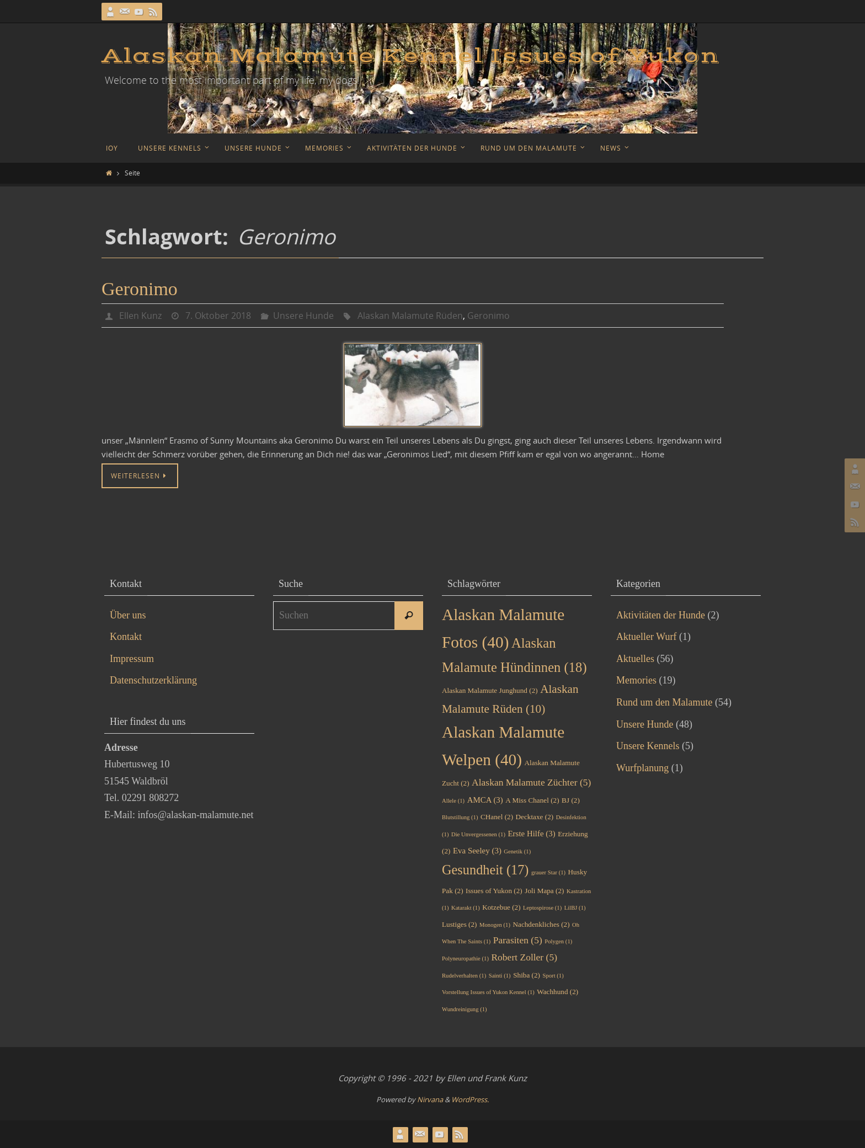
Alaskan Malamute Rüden (410, 315)
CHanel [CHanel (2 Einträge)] (496, 817)
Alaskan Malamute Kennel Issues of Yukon (410, 56)
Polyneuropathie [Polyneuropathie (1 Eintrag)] (465, 958)
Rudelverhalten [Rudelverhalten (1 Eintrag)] (464, 976)
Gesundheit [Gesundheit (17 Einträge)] (485, 869)
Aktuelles (635, 658)
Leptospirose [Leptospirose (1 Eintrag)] (542, 908)
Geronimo (140, 289)
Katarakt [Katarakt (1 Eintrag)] (465, 908)
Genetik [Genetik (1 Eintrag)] (517, 851)
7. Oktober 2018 (218, 315)
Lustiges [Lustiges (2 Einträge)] (459, 924)
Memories (636, 680)
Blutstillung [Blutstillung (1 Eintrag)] (460, 817)
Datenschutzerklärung (153, 680)
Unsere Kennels (647, 745)
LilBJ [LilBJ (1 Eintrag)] (575, 908)
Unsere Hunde (303, 315)
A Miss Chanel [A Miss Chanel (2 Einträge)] (532, 800)
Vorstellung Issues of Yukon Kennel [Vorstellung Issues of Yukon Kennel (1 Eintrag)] (488, 992)
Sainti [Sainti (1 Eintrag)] (500, 976)
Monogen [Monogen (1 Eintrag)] (494, 925)
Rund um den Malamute (664, 702)
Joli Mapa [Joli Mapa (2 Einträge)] (544, 891)
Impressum (132, 658)
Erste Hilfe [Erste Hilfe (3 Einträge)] (532, 833)
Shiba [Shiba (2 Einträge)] (526, 975)
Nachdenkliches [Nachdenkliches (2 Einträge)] (540, 924)
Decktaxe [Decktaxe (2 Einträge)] (535, 817)
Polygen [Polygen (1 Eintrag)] (558, 941)
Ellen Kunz (140, 315)
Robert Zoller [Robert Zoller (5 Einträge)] (524, 957)
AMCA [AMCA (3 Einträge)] (485, 799)
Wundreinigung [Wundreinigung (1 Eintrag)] (464, 1009)
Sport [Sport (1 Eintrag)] (553, 976)
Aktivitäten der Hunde (660, 615)
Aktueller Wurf (646, 636)
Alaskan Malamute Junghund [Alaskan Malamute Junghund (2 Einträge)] (490, 690)
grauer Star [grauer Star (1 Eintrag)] (548, 872)
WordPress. (470, 1099)
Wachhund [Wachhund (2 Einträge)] (557, 991)
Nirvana (430, 1099)
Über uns (128, 615)
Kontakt (126, 636)
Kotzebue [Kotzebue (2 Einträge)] (501, 907)
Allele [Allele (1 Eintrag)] (453, 801)
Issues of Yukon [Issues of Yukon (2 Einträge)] (494, 891)
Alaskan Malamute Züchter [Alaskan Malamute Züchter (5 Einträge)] (531, 782)
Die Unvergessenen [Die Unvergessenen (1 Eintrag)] (478, 834)
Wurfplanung (642, 767)
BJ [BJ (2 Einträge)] (571, 800)
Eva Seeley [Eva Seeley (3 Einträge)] (477, 850)
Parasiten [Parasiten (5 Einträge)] (517, 940)
